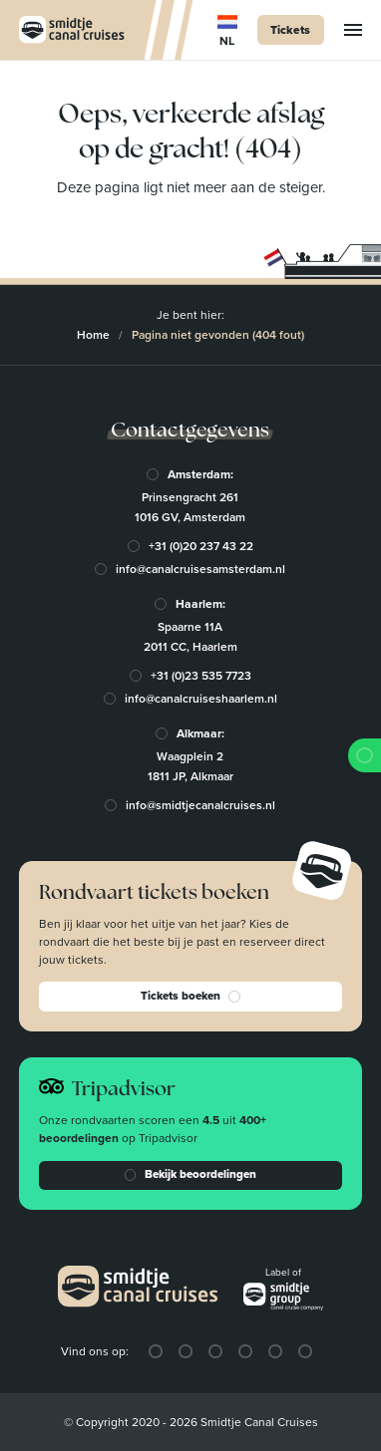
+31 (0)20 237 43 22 (201, 546)
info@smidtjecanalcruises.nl (201, 805)
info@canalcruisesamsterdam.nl (201, 569)
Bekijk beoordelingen (190, 1175)
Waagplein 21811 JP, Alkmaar (190, 766)
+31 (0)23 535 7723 (201, 676)
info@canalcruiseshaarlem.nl (201, 699)
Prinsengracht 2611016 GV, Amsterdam (191, 507)
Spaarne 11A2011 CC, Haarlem (190, 637)
